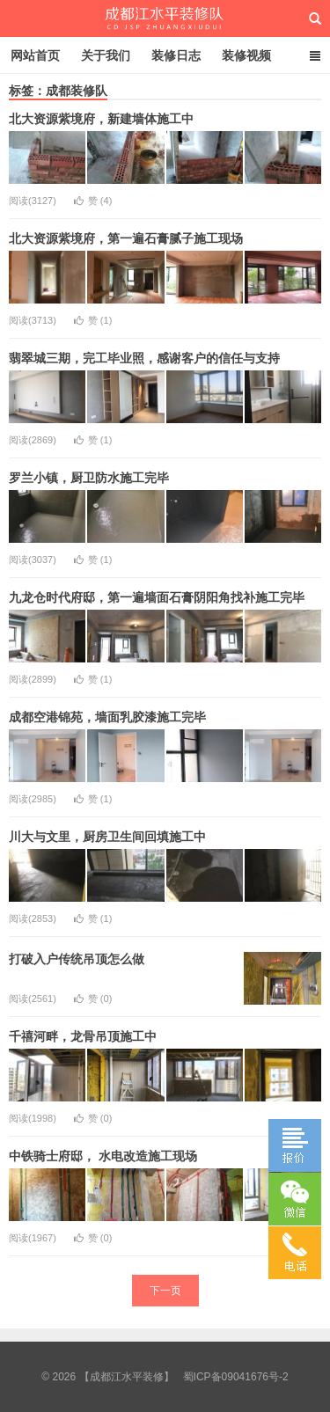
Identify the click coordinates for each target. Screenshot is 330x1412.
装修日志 (176, 55)
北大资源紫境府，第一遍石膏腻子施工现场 (126, 238)
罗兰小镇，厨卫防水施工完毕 (89, 478)
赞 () (93, 200)
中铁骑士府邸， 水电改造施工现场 (103, 1156)
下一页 (165, 1290)
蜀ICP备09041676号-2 (236, 1377)
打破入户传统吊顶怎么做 (76, 959)
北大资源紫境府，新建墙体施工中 (101, 119)
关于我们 (105, 55)
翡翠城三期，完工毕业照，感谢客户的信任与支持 (144, 358)
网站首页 (35, 55)
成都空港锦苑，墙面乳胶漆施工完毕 (107, 717)
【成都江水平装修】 (165, 18)
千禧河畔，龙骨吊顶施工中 (83, 1036)
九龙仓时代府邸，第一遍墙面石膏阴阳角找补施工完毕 (156, 597)
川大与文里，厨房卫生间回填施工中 (107, 837)
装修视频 (246, 55)
